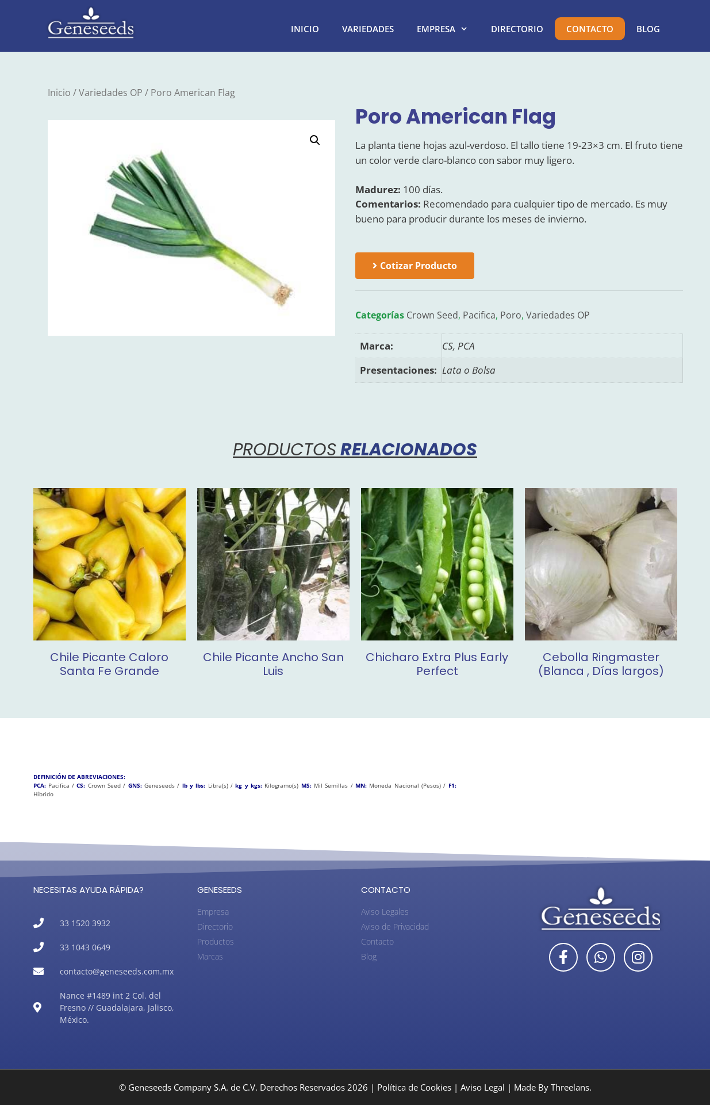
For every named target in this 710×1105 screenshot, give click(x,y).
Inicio (305, 28)
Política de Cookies (414, 1087)
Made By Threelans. (553, 1087)
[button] (315, 140)
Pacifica (479, 315)
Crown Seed (432, 315)
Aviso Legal (482, 1087)
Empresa (448, 29)
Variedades (368, 28)
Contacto (589, 28)
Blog (648, 28)
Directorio (517, 28)
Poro (510, 315)
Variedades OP (111, 92)
